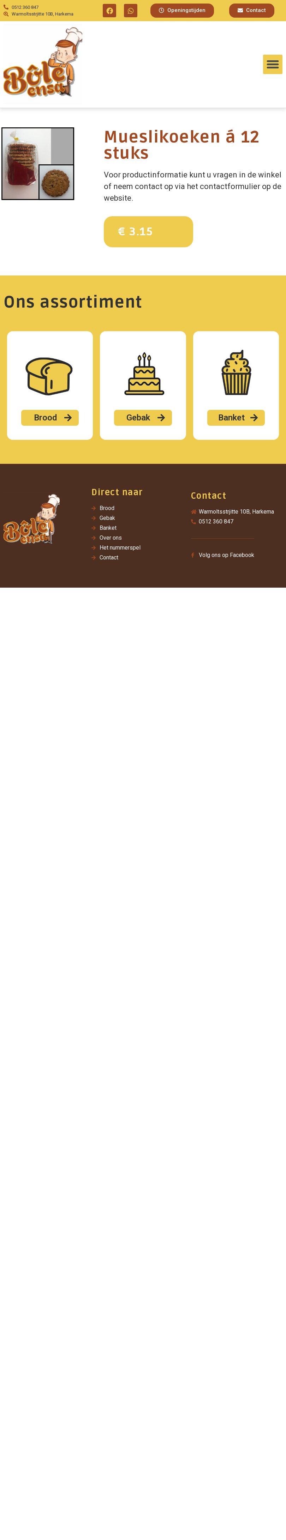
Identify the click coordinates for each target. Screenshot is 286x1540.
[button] (182, 11)
